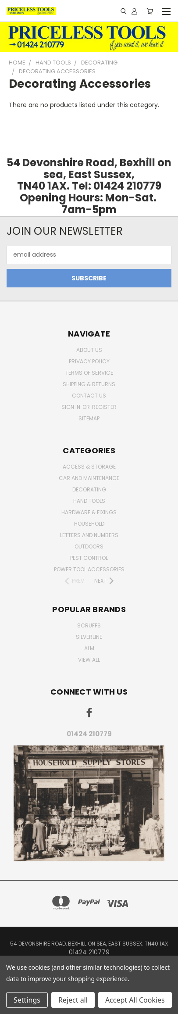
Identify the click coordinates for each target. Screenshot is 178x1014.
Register (104, 407)
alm (89, 648)
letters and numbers (89, 535)
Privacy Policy (89, 361)
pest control (89, 558)
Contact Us (89, 395)
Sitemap (89, 418)
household (89, 523)
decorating (89, 489)
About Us (89, 350)
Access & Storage (89, 466)
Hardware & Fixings (89, 512)
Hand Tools (89, 501)
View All (89, 659)
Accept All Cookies (135, 1000)
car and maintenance (89, 478)
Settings (27, 1000)
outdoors (89, 546)
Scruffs (89, 625)
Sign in (71, 407)
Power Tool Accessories (89, 569)
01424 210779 (89, 733)
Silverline (89, 637)
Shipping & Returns (89, 384)
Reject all (73, 1000)
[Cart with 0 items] (149, 11)
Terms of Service (89, 372)
